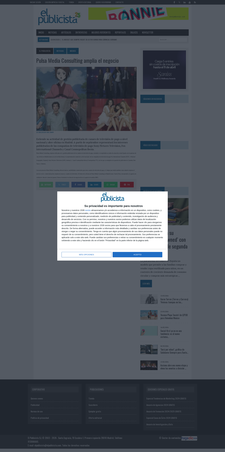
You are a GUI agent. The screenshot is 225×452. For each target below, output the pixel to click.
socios (88, 210)
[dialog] (112, 226)
